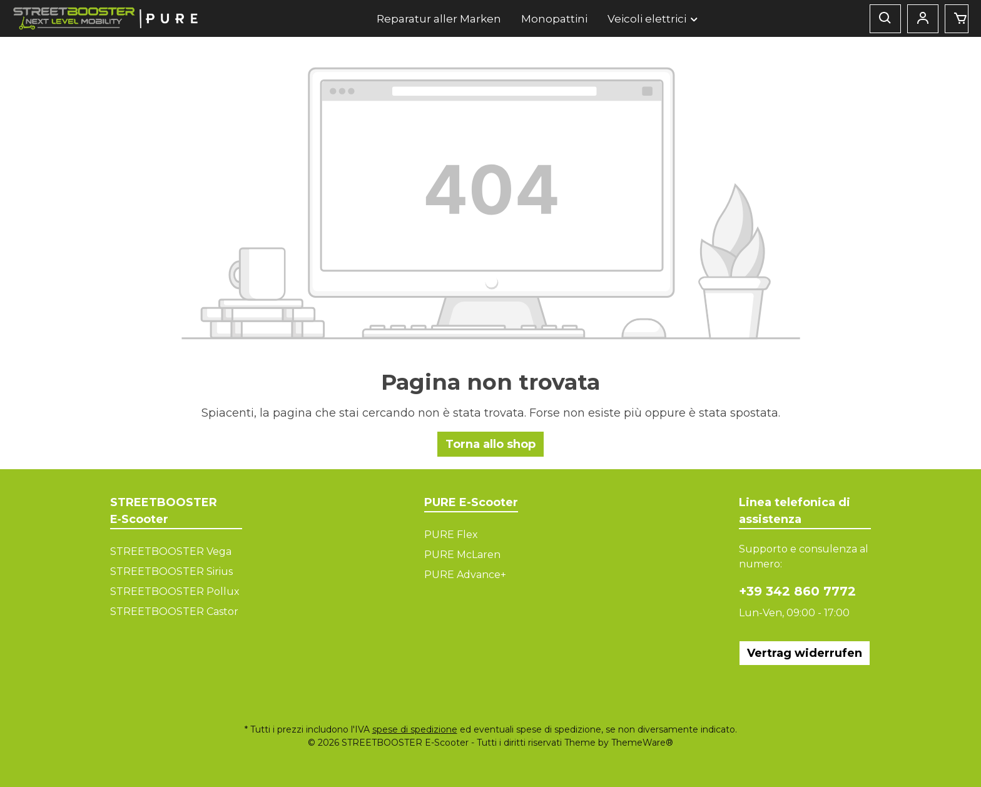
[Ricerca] (885, 18)
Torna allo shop (490, 444)
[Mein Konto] (922, 18)
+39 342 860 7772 (797, 591)
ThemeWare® (642, 742)
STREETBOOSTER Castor (174, 611)
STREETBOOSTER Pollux (175, 591)
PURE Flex (451, 535)
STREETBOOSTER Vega (170, 551)
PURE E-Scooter (471, 502)
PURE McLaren (462, 555)
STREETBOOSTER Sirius (171, 571)
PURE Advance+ (465, 575)
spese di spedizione (414, 729)
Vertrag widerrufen (804, 653)
